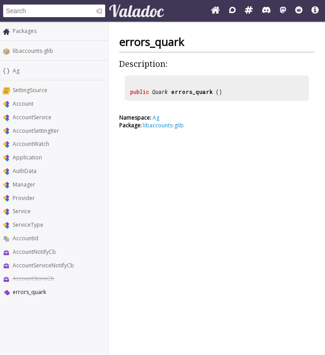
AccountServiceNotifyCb (43, 265)
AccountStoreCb (33, 278)
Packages (25, 31)
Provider (24, 198)
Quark (160, 91)
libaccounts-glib (33, 51)
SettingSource (30, 90)
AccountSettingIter (36, 131)
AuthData (25, 171)
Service (22, 211)
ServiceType (28, 225)
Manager (24, 184)
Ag (16, 71)
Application (27, 157)
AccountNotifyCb (34, 252)
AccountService (32, 117)
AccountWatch (31, 144)
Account (23, 103)
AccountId (25, 238)
